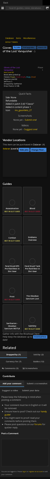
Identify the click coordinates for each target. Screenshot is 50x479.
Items (18, 38)
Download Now (40, 337)
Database (9, 38)
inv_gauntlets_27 (21, 110)
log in (24, 471)
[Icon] (7, 60)
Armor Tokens (11, 42)
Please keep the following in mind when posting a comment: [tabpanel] (25, 435)
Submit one (30, 119)
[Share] (47, 8)
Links (18, 47)
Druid (33, 77)
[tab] (13, 354)
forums (38, 424)
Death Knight (21, 77)
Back (5, 2)
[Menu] (2, 8)
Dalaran (37, 144)
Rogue (12, 77)
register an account (36, 471)
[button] (31, 154)
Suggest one (30, 129)
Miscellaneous (29, 38)
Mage (28, 77)
